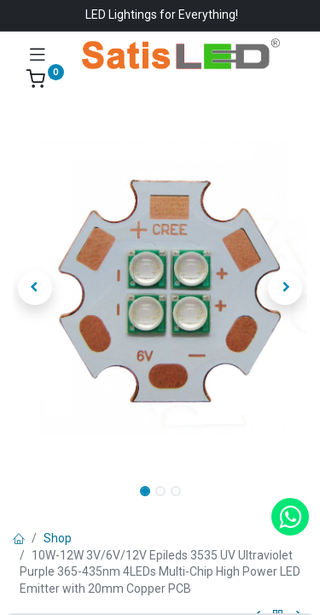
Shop (58, 538)
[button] (35, 287)
